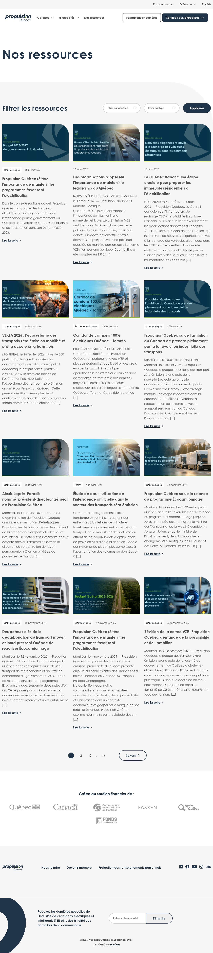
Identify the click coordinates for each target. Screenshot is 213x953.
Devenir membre (79, 867)
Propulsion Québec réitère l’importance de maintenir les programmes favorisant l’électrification (28, 187)
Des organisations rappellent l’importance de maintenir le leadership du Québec (98, 182)
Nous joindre (50, 867)
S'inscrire (159, 918)
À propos (43, 18)
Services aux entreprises (182, 18)
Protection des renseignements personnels (130, 867)
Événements (187, 4)
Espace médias (163, 4)
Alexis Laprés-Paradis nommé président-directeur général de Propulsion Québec (35, 499)
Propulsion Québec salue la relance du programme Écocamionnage (176, 496)
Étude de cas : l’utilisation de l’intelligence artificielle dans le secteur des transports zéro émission (105, 499)
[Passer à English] (206, 4)
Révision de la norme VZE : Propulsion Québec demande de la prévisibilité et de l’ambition (177, 637)
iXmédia (115, 944)
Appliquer (197, 108)
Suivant (133, 755)
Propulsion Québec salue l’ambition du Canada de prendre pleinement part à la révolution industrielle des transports (176, 344)
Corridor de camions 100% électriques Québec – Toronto (99, 338)
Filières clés (66, 18)
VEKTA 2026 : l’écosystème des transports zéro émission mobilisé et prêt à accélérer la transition (33, 341)
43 (103, 755)
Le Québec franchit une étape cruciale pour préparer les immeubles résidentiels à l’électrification (171, 185)
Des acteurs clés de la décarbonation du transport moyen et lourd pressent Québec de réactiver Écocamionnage (34, 640)
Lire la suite (10, 240)
